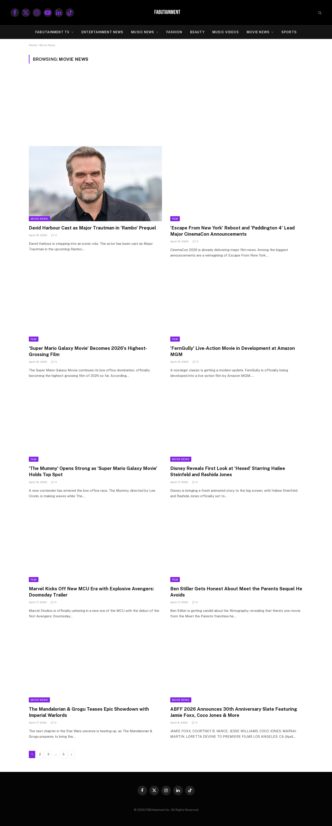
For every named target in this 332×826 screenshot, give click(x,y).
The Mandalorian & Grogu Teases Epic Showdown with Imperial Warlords (89, 712)
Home (33, 45)
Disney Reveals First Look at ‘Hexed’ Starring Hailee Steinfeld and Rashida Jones (227, 471)
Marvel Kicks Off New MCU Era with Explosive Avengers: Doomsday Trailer (91, 592)
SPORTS (289, 32)
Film (175, 218)
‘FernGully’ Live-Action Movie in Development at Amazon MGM (232, 351)
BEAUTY (197, 32)
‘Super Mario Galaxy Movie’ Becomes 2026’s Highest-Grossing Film (88, 351)
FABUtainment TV (52, 32)
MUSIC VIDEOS (225, 32)
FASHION (174, 32)
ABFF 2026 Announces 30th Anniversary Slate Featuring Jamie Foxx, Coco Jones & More (233, 712)
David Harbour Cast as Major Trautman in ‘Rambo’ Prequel (92, 228)
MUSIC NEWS (142, 32)
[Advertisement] (166, 105)
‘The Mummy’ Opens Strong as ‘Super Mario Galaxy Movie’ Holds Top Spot (93, 471)
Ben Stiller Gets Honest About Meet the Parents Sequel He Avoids (236, 592)
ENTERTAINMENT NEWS (102, 32)
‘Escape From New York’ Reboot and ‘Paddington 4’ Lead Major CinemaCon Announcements (232, 231)
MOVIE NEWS (258, 32)
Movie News (39, 218)
